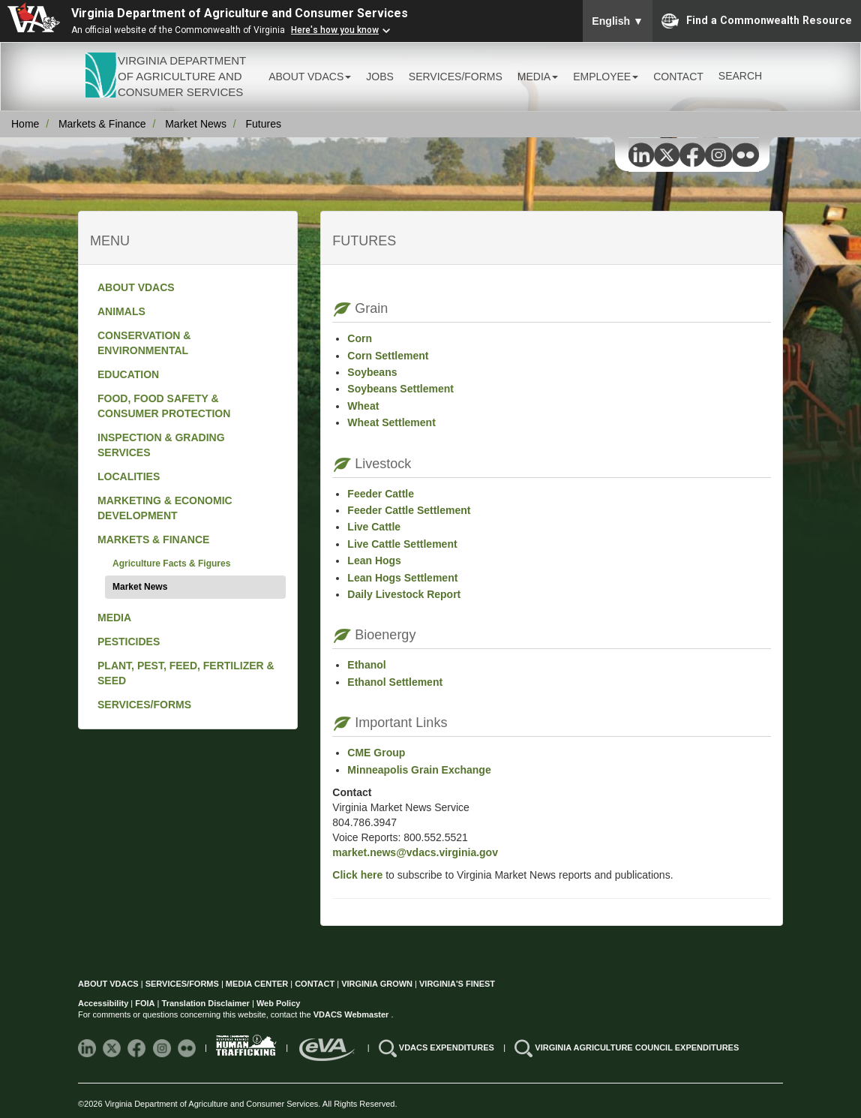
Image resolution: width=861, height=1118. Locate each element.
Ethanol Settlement (394, 682)
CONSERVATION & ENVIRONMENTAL (144, 342)
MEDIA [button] (538, 77)
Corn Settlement (387, 356)
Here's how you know (335, 30)
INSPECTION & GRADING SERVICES (161, 444)
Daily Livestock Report (403, 594)
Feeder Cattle (380, 494)
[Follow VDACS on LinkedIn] (88, 1047)
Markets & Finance (102, 124)
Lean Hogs (374, 560)
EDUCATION (128, 374)
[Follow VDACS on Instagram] (163, 1047)
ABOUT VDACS (136, 287)
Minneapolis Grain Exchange (418, 770)
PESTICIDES (129, 642)
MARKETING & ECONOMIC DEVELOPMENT (165, 507)
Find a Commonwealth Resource (757, 21)
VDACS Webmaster (353, 1014)
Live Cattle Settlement (402, 544)
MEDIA (114, 618)
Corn (359, 338)
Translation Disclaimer (206, 1003)
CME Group (376, 753)
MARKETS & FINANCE (153, 539)
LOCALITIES (129, 476)
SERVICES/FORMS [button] (455, 77)
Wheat (363, 406)
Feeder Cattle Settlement (408, 510)
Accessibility (104, 1003)
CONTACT (678, 77)
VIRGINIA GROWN (378, 983)
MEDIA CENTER (257, 983)
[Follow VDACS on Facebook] (138, 1047)
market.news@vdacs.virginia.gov (415, 852)
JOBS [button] (380, 77)
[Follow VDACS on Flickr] (188, 1047)
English (618, 21)
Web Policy (278, 1003)
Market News (195, 124)
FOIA (144, 1003)
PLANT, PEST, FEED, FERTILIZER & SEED (186, 673)
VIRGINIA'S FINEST (457, 983)
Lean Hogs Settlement (402, 578)
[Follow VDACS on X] (113, 1047)
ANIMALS (122, 311)
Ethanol (366, 665)
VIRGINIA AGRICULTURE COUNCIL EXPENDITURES (637, 1047)
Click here (357, 875)
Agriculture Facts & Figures (171, 563)
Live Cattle (373, 527)
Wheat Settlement (391, 422)
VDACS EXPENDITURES (447, 1047)
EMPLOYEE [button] (605, 77)
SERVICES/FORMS (144, 705)
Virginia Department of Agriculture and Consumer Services (239, 13)
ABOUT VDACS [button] (309, 77)
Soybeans (372, 372)
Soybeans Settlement (400, 389)
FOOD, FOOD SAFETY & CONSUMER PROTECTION (164, 405)
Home (25, 124)
